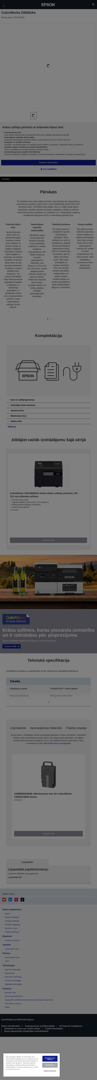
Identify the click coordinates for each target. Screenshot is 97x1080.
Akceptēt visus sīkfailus (50, 1058)
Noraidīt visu (50, 1065)
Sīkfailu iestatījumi (50, 1070)
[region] (31, 1065)
